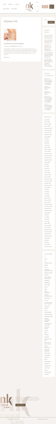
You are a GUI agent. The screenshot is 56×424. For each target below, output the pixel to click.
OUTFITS (46, 338)
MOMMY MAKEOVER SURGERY (47, 327)
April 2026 (46, 122)
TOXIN (45, 368)
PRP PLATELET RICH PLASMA (47, 351)
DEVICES (46, 281)
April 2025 (46, 148)
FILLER (45, 293)
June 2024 (46, 170)
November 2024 (48, 159)
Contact (38, 6)
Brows (45, 273)
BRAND (46, 271)
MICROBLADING (48, 321)
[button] (12, 4)
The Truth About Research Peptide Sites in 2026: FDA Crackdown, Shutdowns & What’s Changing (48, 63)
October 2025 (47, 135)
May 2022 (46, 224)
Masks (45, 317)
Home (4, 4)
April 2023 (46, 200)
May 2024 (46, 172)
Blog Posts (6, 9)
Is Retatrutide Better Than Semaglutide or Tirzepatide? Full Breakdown (48, 83)
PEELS (45, 340)
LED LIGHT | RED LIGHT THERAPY (48, 310)
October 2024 (47, 161)
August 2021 (47, 243)
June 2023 (46, 196)
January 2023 (47, 206)
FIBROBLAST (47, 289)
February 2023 (47, 204)
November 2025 (48, 133)
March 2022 (47, 228)
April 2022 (46, 226)
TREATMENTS (47, 370)
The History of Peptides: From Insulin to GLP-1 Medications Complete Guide (48, 48)
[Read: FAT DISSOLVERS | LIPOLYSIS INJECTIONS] (10, 35)
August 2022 (47, 217)
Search (45, 20)
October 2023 (47, 187)
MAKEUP (46, 315)
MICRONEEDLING (48, 324)
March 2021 (47, 250)
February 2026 (47, 126)
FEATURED (46, 287)
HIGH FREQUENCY (47, 298)
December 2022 (48, 209)
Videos (10, 4)
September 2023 (48, 189)
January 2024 (47, 180)
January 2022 (47, 232)
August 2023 (47, 191)
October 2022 (47, 213)
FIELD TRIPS (47, 291)
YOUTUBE (46, 383)
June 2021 (46, 245)
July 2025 (46, 141)
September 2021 (48, 241)
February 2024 (47, 178)
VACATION (46, 377)
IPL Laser (46, 307)
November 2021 (48, 237)
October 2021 (47, 239)
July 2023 (46, 193)
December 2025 (48, 131)
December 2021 (48, 235)
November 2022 (48, 211)
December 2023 (48, 183)
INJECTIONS (14, 46)
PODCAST (46, 345)
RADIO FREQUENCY (47, 355)
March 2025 (47, 150)
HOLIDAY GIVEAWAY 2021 (48, 302)
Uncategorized (47, 374)
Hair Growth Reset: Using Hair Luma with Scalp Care (48, 42)
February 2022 (47, 230)
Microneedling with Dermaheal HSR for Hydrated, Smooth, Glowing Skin (48, 56)
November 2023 (48, 185)
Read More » (7, 57)
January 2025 (47, 154)
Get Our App (20, 405)
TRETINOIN (46, 372)
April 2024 (46, 174)
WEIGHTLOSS (47, 381)
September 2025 (48, 137)
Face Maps (14, 9)
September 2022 (48, 215)
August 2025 (47, 139)
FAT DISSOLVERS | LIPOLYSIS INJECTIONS (14, 43)
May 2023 (46, 198)
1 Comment (6, 46)
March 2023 (47, 202)
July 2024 (46, 167)
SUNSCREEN (47, 363)
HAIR (45, 295)
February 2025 (47, 152)
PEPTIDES (46, 342)
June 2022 (46, 222)
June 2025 (46, 144)
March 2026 (47, 124)
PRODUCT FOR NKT (47, 347)
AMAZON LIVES (48, 269)
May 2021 (46, 248)
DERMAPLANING (48, 279)
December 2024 (48, 157)
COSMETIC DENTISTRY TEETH (48, 276)
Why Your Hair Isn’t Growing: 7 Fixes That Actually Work (48, 36)
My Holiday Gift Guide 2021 (48, 331)
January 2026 (47, 128)
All (10, 46)
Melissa (46, 80)
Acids (45, 264)
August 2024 (47, 165)
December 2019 (48, 252)
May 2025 (46, 146)
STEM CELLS (47, 361)
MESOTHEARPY (47, 319)
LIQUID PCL (47, 313)
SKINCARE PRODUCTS (46, 358)
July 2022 (46, 219)
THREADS (46, 366)
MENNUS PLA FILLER (47, 90)
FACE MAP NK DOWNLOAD (47, 284)
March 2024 (47, 176)
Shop (17, 4)
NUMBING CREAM (46, 335)
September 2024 (48, 163)
